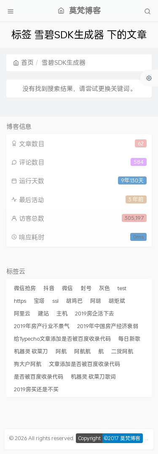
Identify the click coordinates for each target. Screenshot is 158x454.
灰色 (104, 288)
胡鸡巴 (74, 300)
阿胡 (95, 300)
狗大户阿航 (27, 364)
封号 (85, 288)
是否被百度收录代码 (38, 376)
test (122, 288)
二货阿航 (122, 351)
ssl (55, 300)
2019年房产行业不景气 (42, 326)
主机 (61, 313)
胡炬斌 (117, 300)
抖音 (48, 288)
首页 (23, 62)
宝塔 (39, 300)
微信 (67, 288)
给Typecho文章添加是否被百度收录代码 (62, 338)
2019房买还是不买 (36, 389)
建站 (43, 313)
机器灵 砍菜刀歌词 (93, 376)
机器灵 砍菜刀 (31, 351)
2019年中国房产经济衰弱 (107, 326)
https (20, 300)
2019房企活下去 (94, 313)
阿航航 (82, 351)
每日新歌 (129, 338)
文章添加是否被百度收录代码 (84, 364)
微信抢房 (25, 288)
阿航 (61, 351)
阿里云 (22, 313)
